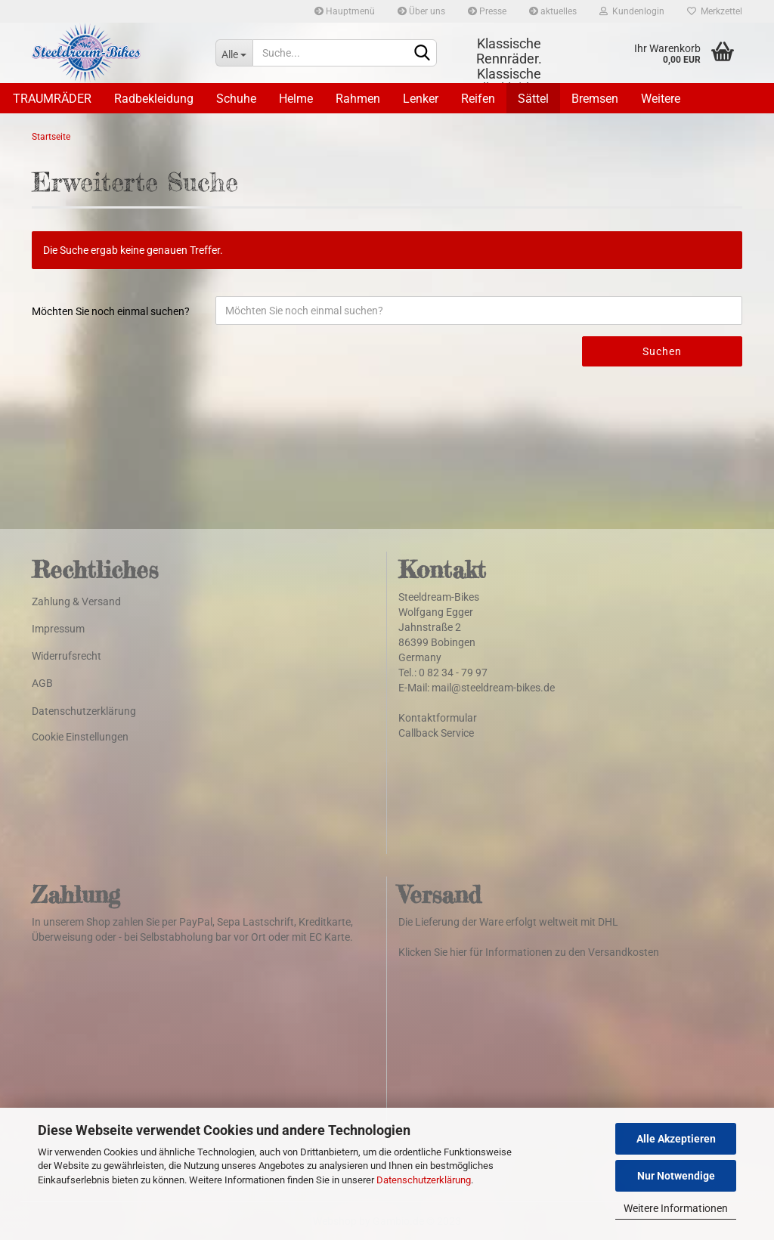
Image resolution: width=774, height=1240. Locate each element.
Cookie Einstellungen (80, 737)
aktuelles (553, 11)
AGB (42, 683)
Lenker (420, 98)
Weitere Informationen (676, 1208)
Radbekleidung (154, 98)
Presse (487, 11)
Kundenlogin (631, 11)
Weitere (660, 98)
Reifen (478, 98)
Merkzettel (714, 11)
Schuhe (236, 98)
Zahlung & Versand (76, 601)
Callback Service (436, 733)
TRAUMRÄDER (52, 98)
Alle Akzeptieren (676, 1139)
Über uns (421, 11)
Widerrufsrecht (66, 656)
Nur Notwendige (676, 1176)
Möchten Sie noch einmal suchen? (111, 311)
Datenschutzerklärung (423, 1180)
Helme (296, 98)
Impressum (58, 629)
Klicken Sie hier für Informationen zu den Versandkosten (528, 952)
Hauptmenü (344, 11)
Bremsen (594, 98)
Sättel (533, 98)
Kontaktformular (437, 718)
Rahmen (358, 98)
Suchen (662, 351)
